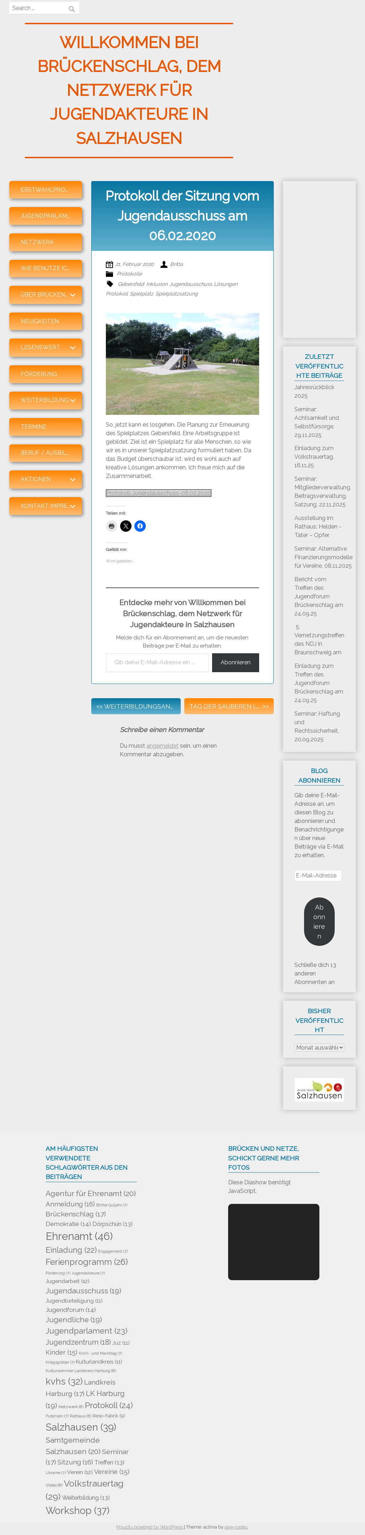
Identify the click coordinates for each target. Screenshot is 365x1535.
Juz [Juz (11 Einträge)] (121, 1343)
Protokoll (117, 293)
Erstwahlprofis (47, 189)
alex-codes (236, 1527)
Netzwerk (37, 242)
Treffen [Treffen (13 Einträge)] (109, 1462)
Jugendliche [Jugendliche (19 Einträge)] (74, 1319)
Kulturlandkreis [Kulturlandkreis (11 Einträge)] (99, 1362)
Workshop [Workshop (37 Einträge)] (77, 1510)
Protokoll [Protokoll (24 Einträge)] (109, 1405)
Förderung (39, 374)
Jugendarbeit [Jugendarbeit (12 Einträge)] (67, 1281)
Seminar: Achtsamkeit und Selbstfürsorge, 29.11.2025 (316, 422)
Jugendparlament (50, 215)
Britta (176, 264)
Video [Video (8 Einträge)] (54, 1485)
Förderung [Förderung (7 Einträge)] (58, 1273)
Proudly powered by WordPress (150, 1527)
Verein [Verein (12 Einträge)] (80, 1472)
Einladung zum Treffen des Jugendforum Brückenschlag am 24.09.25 (318, 683)
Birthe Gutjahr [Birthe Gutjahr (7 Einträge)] (111, 1205)
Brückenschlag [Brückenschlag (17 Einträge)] (76, 1214)
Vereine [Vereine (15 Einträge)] (111, 1471)
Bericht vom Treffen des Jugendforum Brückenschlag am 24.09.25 (318, 596)
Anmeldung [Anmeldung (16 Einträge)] (70, 1204)
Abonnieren (236, 662)
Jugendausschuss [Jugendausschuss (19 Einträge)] (83, 1291)
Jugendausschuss (190, 284)
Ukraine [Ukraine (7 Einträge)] (56, 1472)
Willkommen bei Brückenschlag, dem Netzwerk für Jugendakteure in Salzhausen (129, 90)
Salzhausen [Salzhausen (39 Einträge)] (81, 1427)
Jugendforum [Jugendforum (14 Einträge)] (71, 1309)
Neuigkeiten (40, 321)
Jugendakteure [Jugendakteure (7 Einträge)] (88, 1273)
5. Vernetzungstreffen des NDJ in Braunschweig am (319, 639)
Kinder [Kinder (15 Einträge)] (61, 1352)
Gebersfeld (131, 284)
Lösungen (225, 284)
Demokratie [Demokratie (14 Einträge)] (68, 1223)
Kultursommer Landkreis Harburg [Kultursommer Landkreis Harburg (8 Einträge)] (81, 1370)
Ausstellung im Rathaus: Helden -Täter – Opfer (317, 527)
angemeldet (162, 745)
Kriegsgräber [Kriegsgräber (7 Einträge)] (60, 1362)
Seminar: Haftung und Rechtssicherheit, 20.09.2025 (317, 726)
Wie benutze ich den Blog (51, 268)
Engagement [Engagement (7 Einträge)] (113, 1251)
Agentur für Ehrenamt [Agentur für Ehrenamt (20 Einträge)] (91, 1193)
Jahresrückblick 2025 (314, 391)
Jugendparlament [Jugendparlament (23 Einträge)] (87, 1330)
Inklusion (157, 284)
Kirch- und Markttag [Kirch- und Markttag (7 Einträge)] (100, 1353)
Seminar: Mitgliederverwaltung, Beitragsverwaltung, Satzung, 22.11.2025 (322, 491)
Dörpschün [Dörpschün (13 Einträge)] (112, 1223)
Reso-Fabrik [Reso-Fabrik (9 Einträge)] (109, 1415)
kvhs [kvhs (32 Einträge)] (64, 1381)
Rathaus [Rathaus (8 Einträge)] (80, 1415)
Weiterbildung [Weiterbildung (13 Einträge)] (86, 1497)
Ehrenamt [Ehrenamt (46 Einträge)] (79, 1236)
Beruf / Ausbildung (51, 452)
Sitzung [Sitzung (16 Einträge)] (75, 1462)
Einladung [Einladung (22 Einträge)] (71, 1250)
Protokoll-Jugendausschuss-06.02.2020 (158, 493)
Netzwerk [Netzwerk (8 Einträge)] (70, 1406)
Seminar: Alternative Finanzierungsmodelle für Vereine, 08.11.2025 (323, 557)
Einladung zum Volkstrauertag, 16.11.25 (314, 457)
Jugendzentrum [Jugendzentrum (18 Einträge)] (78, 1342)
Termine (33, 426)
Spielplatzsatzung (176, 293)
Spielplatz (141, 293)
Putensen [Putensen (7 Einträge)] (57, 1416)
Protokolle (129, 274)
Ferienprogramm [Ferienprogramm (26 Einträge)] (87, 1262)
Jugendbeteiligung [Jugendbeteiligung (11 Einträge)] (74, 1301)
